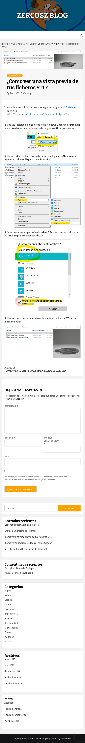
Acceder (8, 702)
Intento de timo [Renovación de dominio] (25, 549)
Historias (9, 609)
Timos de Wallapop (25, 568)
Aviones (8, 595)
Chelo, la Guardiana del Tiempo (20, 530)
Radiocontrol (11, 623)
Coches (8, 599)
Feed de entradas (13, 708)
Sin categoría (11, 627)
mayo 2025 (9, 659)
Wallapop (9, 636)
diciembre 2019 (12, 671)
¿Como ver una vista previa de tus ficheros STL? (28, 536)
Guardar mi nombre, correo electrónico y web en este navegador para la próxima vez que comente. (35, 478)
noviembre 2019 (12, 677)
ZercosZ (14, 93)
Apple (7, 590)
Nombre (9, 437)
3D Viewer (70, 107)
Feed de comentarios (15, 714)
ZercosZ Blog (42, 15)
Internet (8, 618)
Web (6, 456)
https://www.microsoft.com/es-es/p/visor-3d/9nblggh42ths (38, 114)
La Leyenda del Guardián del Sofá (21, 524)
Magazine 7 (51, 738)
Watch (7, 641)
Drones (8, 604)
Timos (7, 632)
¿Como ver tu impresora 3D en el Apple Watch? (42, 369)
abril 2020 (9, 665)
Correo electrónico (51, 440)
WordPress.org (11, 721)
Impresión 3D (14, 75)
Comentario (11, 405)
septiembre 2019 (13, 683)
